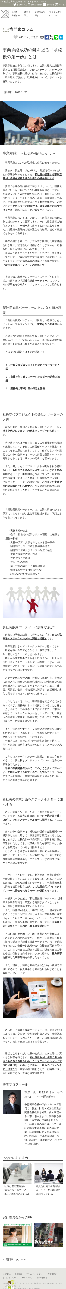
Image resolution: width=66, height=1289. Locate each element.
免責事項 (18, 1274)
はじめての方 (20, 4)
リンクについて (11, 1278)
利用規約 (7, 1274)
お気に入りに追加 (26, 37)
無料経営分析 (35, 4)
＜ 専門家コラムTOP (14, 1259)
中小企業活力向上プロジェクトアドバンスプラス (23, 1)
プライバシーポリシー (35, 1274)
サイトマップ (27, 1278)
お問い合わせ (42, 1278)
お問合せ (48, 4)
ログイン (60, 4)
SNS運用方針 (53, 1274)
